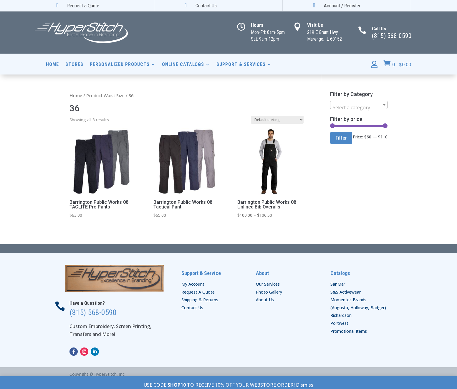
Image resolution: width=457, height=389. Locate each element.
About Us (265, 299)
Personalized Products (120, 64)
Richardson (341, 315)
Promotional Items (348, 331)
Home (52, 64)
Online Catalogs (183, 64)
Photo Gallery (269, 292)
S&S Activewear (345, 292)
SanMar (337, 284)
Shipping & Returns (199, 299)
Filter (341, 138)
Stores (74, 64)
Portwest (339, 323)
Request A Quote (198, 292)
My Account (192, 284)
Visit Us (315, 25)
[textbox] (358, 107)
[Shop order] (277, 120)
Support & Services (241, 64)
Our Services (268, 284)
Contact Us (192, 307)
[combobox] (359, 105)
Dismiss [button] (304, 385)
